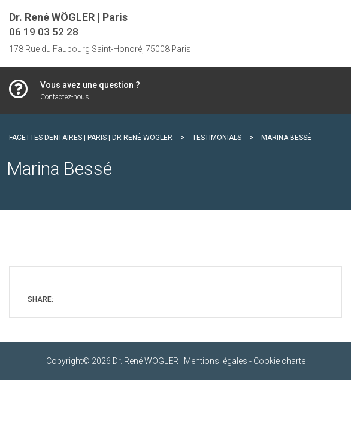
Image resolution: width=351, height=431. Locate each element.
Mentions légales (215, 361)
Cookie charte (279, 361)
